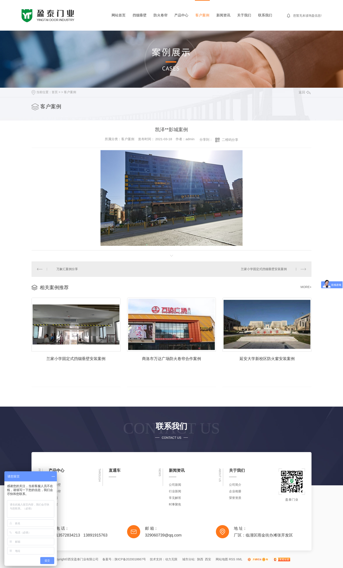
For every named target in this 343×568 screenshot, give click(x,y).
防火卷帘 (161, 15)
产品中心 (181, 15)
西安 (208, 559)
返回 (304, 92)
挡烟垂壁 (140, 15)
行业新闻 (175, 491)
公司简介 (235, 484)
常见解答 (175, 498)
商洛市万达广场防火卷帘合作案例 (171, 359)
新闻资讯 (223, 15)
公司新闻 (175, 484)
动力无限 (171, 559)
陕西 (200, 559)
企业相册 (235, 491)
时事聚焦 (175, 504)
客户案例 (202, 15)
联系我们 (265, 15)
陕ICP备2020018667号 (130, 559)
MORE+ (306, 287)
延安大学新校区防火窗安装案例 (267, 359)
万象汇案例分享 (67, 269)
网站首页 (119, 15)
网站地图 (222, 559)
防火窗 (53, 504)
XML (239, 559)
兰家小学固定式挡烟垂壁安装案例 (264, 269)
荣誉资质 (235, 498)
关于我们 (244, 15)
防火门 (53, 498)
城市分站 (188, 559)
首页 (55, 92)
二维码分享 (230, 140)
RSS (232, 559)
